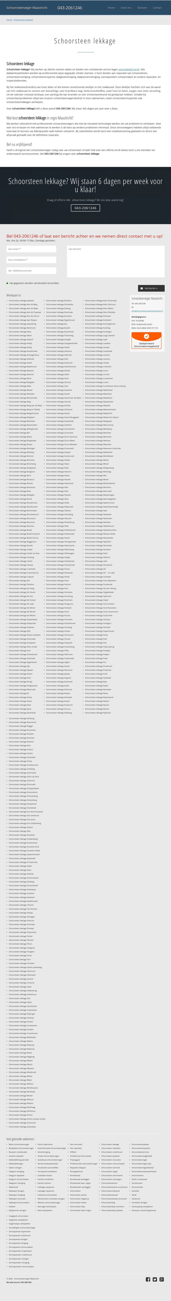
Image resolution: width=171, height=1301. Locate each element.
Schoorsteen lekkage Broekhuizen (23, 506)
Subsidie (135, 1191)
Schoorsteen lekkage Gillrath (58, 405)
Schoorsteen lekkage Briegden (22, 495)
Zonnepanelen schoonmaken (21, 1266)
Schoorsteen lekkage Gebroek (59, 355)
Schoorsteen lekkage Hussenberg (60, 646)
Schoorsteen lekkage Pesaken (97, 650)
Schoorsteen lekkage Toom (20, 955)
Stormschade (137, 1187)
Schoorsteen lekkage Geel (57, 359)
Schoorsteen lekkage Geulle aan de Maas (63, 398)
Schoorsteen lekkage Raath (96, 685)
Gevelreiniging (44, 1152)
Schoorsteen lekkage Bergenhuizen (24, 413)
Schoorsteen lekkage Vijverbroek (23, 1006)
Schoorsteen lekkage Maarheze (98, 394)
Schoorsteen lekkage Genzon (58, 382)
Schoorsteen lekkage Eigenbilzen (23, 662)
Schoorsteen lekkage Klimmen (98, 316)
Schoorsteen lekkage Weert (20, 1052)
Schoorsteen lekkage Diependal (22, 623)
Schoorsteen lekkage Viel (19, 998)
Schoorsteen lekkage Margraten (98, 421)
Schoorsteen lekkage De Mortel (22, 611)
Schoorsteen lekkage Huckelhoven (61, 623)
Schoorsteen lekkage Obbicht (97, 557)
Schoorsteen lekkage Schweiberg (23, 800)
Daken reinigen (15, 1167)
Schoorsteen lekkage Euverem (59, 316)
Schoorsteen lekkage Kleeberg (59, 712)
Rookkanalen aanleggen (80, 1187)
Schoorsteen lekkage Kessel (58, 701)
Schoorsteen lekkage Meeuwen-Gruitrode (103, 448)
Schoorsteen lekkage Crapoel (21, 576)
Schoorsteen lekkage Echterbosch (23, 654)
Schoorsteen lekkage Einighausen (23, 685)
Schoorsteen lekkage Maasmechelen (100, 409)
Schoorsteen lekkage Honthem (59, 600)
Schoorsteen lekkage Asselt (20, 362)
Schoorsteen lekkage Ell (19, 693)
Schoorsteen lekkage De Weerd (22, 615)
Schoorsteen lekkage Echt (20, 650)
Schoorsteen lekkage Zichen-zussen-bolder (27, 1119)
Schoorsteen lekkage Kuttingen (98, 331)
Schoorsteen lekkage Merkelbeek (99, 456)
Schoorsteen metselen (110, 1148)
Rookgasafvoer (76, 1171)
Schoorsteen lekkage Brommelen (23, 510)
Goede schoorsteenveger (48, 1156)
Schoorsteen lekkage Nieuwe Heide (100, 534)
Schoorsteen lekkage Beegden (21, 382)
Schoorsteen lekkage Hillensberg (60, 549)
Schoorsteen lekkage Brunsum (22, 522)
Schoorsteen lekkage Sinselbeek (22, 808)
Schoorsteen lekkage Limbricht (98, 366)
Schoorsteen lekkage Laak (96, 339)
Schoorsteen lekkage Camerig (21, 557)
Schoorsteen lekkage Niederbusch (99, 526)
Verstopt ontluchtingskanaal (144, 1210)
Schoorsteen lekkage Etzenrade (59, 312)
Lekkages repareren (46, 1191)
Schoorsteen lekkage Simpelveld (22, 804)
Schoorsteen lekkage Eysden (58, 328)
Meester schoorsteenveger (49, 1202)
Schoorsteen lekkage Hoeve (58, 569)
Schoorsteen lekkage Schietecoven (23, 765)
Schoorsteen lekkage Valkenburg (23, 990)
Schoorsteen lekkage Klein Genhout (100, 304)
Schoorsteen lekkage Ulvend (21, 979)
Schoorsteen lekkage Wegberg (21, 1056)
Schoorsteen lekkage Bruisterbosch (24, 514)
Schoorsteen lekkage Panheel (97, 627)
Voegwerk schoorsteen (18, 1216)
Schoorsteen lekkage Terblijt (21, 912)
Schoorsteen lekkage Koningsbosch (100, 324)
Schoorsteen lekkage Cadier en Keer (24, 553)
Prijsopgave (75, 1160)
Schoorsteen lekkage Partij (96, 635)
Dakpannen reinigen (17, 1210)
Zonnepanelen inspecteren (20, 1251)
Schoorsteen (75, 1191)
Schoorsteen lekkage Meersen (98, 440)
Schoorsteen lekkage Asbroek (21, 359)
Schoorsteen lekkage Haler (57, 468)
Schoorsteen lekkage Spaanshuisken (24, 854)
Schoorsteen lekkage (23, 19)
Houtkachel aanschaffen (48, 1167)
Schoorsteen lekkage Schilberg (22, 769)
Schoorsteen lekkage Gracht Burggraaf (62, 417)
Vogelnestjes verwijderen (19, 1223)
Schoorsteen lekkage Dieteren (21, 627)
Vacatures (136, 1198)
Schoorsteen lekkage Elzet (20, 705)
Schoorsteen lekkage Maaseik (97, 405)
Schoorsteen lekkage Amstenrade (23, 351)
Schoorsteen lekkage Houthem (59, 619)
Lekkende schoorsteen (47, 1195)
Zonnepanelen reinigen (19, 1258)
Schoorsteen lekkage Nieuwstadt (99, 538)
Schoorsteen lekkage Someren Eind (24, 846)
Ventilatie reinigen (139, 1202)
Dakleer (12, 1206)
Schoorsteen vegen (109, 1171)
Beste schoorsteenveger (19, 1144)
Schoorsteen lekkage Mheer (97, 464)
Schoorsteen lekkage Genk (57, 378)
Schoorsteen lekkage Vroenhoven (23, 1033)
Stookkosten (137, 1183)
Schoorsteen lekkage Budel (20, 530)
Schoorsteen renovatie (111, 1160)
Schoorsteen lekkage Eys (56, 324)
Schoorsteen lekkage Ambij (20, 343)
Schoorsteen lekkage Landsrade (98, 351)
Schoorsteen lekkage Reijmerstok (99, 697)
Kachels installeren (46, 1179)
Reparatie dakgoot (78, 1167)
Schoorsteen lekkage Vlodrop (21, 1018)
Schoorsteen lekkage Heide (57, 502)
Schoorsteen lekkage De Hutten (22, 600)
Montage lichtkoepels (47, 1206)
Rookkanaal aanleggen (80, 1179)
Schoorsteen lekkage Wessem (21, 1068)
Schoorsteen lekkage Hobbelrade (60, 561)
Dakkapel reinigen (16, 1191)
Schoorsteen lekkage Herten (58, 538)
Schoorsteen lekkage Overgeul (98, 623)
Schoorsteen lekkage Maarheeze (99, 390)
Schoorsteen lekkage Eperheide (22, 712)
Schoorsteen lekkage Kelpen (58, 693)
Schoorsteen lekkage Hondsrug (59, 596)
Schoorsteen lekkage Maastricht (98, 413)
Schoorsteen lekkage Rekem (97, 701)
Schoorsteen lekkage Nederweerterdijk (101, 506)
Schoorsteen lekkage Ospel (96, 600)
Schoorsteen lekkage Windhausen (23, 1088)
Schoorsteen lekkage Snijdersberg (23, 839)
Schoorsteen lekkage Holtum (58, 584)
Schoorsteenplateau (140, 1144)
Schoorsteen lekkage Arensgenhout (24, 355)
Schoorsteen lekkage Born (20, 475)
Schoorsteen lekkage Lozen (96, 382)
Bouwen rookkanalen (18, 1152)
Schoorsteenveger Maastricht (26, 8)
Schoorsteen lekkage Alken (20, 335)
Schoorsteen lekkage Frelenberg (59, 335)
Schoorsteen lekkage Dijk (19, 631)
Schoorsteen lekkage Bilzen (20, 436)
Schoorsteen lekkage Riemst (97, 709)
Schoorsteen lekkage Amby (20, 347)
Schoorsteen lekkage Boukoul (21, 479)
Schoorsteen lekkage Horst (57, 611)
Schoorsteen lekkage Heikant (58, 510)
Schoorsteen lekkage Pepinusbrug (99, 646)
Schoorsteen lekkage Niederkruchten (101, 530)
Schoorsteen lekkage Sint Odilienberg (25, 823)
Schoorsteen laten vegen (80, 1210)
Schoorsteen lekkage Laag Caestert (100, 335)
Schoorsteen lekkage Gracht (58, 413)
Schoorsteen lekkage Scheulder (22, 757)
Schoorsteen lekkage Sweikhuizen (23, 901)
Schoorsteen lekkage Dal (19, 580)
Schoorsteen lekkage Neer (96, 510)
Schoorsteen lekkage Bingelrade (22, 440)
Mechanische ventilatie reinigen (51, 1198)
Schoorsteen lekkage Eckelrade (22, 658)
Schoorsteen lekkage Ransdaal (98, 689)
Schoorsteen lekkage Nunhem (98, 549)
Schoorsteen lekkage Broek (20, 499)
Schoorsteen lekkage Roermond (22, 722)
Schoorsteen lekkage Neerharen (98, 518)
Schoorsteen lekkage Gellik (57, 374)
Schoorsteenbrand (109, 1183)
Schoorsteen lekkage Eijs (19, 666)
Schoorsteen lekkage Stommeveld (23, 885)
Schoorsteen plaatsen (110, 1156)
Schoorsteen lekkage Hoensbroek (60, 565)
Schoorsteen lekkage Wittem (21, 1103)
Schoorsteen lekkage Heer (57, 491)
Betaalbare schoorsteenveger (21, 1148)
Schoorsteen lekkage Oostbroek (98, 584)
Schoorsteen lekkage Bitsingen (22, 448)
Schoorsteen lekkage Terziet (20, 936)
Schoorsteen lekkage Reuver (97, 705)
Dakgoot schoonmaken (19, 1179)
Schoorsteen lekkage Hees (57, 499)
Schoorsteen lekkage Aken (20, 331)
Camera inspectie (16, 1156)
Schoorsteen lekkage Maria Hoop (99, 425)
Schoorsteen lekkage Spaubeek (22, 858)
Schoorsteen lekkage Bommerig (22, 464)
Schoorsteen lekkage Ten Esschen (23, 909)
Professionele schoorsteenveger (83, 1163)
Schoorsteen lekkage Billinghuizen (23, 429)
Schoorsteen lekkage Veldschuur (23, 994)
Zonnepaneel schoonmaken (21, 1247)
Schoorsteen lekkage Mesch (97, 460)
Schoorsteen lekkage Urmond (21, 982)
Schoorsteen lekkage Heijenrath (59, 506)
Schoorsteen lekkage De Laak (21, 604)
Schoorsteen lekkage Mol (96, 475)
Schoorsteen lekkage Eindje (20, 681)
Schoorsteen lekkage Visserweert (23, 1010)
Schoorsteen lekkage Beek (20, 386)
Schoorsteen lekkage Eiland (20, 674)
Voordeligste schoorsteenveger (22, 1227)
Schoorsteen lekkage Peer (96, 639)
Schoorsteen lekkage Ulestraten (22, 975)
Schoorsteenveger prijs (141, 1163)
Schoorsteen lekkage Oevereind (98, 565)
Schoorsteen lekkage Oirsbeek (98, 576)
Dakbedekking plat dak (19, 1160)
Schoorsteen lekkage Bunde (21, 545)
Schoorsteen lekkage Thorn (20, 944)
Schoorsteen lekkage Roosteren (22, 730)
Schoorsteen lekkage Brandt (21, 483)
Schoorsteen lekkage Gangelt (58, 339)
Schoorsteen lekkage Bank (20, 378)
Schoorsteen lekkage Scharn (21, 753)
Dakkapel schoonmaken (19, 1202)
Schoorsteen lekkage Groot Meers (60, 440)
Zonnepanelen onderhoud (20, 1254)
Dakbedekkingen (16, 1163)
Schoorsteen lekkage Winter (21, 1095)
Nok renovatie (76, 1144)
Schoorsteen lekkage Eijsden (21, 670)
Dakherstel (13, 1187)
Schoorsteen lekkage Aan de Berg (23, 304)
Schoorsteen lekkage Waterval (21, 1049)
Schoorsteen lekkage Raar (96, 681)
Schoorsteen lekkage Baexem (21, 370)
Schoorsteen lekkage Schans (21, 749)
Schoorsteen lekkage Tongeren (22, 948)
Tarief (134, 1195)
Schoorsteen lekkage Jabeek (58, 674)
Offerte (73, 1152)
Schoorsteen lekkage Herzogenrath (61, 541)
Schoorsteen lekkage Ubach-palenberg (25, 967)
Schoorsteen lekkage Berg (20, 401)
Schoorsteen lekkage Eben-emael (23, 646)
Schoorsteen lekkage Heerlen (58, 495)
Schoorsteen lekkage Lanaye (97, 347)
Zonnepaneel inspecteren (20, 1231)
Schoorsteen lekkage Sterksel (21, 874)
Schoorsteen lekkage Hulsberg (59, 627)
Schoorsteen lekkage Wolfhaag (22, 1107)
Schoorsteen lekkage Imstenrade (60, 658)
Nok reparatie (76, 1148)
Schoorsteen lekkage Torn (20, 959)
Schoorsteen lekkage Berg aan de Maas (25, 405)
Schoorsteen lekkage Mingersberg (99, 468)
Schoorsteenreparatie (141, 1148)
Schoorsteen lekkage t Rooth (21, 905)
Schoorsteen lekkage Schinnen (22, 780)
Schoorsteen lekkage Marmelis (98, 432)
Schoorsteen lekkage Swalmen (22, 897)
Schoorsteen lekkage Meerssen (98, 444)
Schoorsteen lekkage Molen (97, 479)
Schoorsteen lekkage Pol (95, 662)
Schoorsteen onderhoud (111, 1152)
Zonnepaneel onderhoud (19, 1235)
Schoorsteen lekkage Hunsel (58, 639)
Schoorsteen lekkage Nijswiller (98, 541)
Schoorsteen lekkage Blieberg (21, 452)
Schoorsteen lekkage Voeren (21, 1021)
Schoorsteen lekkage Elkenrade (22, 689)
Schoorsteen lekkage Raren (96, 693)
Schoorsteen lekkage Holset (58, 576)
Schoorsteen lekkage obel (96, 561)
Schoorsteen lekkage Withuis (21, 1099)
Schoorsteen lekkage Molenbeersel (100, 483)
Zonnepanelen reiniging (19, 1262)
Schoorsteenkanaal (109, 1195)
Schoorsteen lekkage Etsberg (58, 308)
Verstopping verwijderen (142, 1206)
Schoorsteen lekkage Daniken (21, 584)
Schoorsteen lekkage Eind (20, 678)
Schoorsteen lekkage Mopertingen (99, 495)
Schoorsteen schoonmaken (113, 1163)
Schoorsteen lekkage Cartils (20, 561)
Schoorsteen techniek (110, 1167)
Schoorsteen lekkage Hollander (59, 572)
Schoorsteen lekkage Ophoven (98, 596)
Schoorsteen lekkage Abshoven (22, 328)
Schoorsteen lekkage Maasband (98, 398)
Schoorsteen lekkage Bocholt (21, 456)
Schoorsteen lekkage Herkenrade (60, 534)
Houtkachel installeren (47, 1171)
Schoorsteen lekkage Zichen (21, 1115)
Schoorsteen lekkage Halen (57, 464)
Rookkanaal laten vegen (80, 1183)
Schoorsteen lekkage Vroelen (21, 1029)
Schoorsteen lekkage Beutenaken (23, 425)
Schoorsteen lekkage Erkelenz (58, 300)
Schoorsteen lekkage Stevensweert (23, 878)
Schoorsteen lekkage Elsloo (20, 701)
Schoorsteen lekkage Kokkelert (98, 320)
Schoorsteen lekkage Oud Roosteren (100, 608)
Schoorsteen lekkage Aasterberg (22, 324)
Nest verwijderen (45, 1210)
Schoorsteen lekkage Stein (20, 870)
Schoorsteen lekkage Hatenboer (59, 483)
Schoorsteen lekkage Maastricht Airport (102, 417)
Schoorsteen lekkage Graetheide (60, 421)
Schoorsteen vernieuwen (112, 1175)
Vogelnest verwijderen (18, 1220)
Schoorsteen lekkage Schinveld (22, 784)
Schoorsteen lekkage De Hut (21, 596)
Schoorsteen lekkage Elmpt (20, 697)
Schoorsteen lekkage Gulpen (58, 452)
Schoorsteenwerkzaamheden (144, 1171)
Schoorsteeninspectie (110, 1191)
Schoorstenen (138, 1175)
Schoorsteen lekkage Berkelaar (22, 421)
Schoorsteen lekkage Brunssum (22, 518)
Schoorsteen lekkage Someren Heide (24, 850)
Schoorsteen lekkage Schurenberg (23, 796)
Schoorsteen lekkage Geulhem (59, 390)
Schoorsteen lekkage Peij (95, 642)
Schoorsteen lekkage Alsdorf (21, 339)
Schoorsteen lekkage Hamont (58, 471)
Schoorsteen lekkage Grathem (59, 425)
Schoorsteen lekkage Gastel (58, 347)
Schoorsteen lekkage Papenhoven (99, 631)
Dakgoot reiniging (16, 1171)
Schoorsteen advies (78, 1195)
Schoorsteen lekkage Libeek (97, 362)
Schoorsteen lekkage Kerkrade (59, 697)
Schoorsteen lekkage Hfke (57, 650)
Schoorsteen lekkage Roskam (21, 734)
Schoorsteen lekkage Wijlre (20, 1080)
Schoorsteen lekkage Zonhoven (22, 1122)
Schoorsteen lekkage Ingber (58, 662)
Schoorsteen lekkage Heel (57, 487)
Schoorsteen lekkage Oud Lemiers (99, 604)
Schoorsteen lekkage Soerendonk (23, 842)
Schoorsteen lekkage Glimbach (59, 409)
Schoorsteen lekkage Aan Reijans (23, 320)
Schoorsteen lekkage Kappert (58, 678)
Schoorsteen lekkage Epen (20, 709)
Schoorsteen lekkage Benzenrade (23, 398)
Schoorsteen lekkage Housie (58, 615)
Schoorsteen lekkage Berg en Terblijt (24, 409)
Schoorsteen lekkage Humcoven (60, 635)
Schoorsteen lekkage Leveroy (97, 359)
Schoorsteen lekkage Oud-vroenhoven (101, 611)
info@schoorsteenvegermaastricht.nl (147, 311)
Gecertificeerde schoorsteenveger (52, 1148)
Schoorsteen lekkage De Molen (22, 608)
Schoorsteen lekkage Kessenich (59, 705)
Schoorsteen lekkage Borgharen (22, 468)
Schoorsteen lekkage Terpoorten (22, 932)
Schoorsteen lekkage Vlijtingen (22, 1014)
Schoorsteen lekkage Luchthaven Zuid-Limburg (105, 386)
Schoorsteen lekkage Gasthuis (59, 351)
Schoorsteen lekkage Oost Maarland (100, 580)
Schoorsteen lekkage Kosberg (97, 328)
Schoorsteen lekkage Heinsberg (59, 514)
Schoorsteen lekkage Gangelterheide (61, 343)
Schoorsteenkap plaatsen (112, 1210)
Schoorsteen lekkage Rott (20, 745)
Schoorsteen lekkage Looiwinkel (99, 378)
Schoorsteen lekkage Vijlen (20, 1002)
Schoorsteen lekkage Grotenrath (60, 448)
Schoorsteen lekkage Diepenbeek (23, 619)
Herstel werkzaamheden (48, 1163)
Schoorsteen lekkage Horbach (59, 608)
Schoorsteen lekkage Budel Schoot (23, 538)
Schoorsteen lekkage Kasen (57, 685)
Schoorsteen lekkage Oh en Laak (100, 572)
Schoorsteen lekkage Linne (96, 370)
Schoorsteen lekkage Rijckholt (98, 712)
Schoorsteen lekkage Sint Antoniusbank (26, 811)
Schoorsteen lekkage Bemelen (21, 394)
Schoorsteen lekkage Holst (57, 580)
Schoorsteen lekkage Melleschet (98, 452)
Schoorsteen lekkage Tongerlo (21, 951)
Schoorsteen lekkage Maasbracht (99, 401)
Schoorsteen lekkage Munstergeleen (100, 499)
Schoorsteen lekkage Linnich (97, 374)
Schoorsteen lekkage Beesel (20, 390)
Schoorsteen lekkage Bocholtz (21, 460)
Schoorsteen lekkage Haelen (58, 460)
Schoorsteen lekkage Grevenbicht (60, 429)
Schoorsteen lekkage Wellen (21, 1060)
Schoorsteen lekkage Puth (96, 674)
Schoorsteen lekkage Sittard (21, 827)
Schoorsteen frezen (78, 1202)
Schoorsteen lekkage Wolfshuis (22, 1111)
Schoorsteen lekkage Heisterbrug (60, 522)
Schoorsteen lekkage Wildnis (21, 1084)
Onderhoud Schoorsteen (80, 1156)
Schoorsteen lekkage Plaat (96, 658)
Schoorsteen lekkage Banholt (21, 374)
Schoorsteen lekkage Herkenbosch (61, 530)
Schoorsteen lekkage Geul (57, 386)
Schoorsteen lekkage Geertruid (59, 362)
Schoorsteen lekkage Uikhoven (22, 971)
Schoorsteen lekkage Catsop (21, 565)
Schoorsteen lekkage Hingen (58, 557)
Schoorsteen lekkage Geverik (58, 401)
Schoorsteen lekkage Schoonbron (23, 792)
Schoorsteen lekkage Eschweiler (59, 304)
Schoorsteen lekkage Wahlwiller (22, 1037)
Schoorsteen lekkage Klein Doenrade (101, 300)
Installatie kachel (45, 1175)
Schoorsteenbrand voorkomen (114, 1187)
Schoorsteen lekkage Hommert (59, 592)
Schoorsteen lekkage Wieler (20, 1076)
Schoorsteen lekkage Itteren (58, 666)
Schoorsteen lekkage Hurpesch (59, 642)
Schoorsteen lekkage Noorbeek (98, 545)
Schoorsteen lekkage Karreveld (59, 681)
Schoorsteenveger (139, 1160)
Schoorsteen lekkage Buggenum (22, 541)
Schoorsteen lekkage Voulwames (23, 1025)
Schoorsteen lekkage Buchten (21, 526)
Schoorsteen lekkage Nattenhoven (100, 502)
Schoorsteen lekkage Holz (57, 588)
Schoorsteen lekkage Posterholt (98, 666)
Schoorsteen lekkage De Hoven (22, 592)
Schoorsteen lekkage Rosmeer (21, 738)
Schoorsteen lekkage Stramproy (22, 889)
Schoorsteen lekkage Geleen (58, 370)
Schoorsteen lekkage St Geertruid (23, 862)
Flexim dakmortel (45, 1144)
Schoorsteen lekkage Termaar (21, 928)
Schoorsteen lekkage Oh (96, 569)
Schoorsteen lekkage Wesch (20, 1064)
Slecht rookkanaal (139, 1179)
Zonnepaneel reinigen (18, 1239)
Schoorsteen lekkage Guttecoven (60, 456)
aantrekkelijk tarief (129, 69)
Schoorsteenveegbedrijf (142, 1156)
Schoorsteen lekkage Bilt (19, 432)
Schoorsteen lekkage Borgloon (22, 471)
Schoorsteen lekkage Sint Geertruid (24, 815)
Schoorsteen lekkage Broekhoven (23, 502)
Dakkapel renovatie (17, 1198)
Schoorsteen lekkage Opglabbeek (99, 592)
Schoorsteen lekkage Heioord (58, 518)
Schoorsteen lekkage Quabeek (98, 678)
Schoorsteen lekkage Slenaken (22, 835)
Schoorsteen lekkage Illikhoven (59, 654)
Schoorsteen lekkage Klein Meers (99, 308)
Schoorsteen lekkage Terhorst (21, 920)
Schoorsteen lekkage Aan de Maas (23, 308)
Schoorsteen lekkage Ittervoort (59, 670)
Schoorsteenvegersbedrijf (143, 1167)
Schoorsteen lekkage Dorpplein (22, 642)
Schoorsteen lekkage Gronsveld (59, 432)
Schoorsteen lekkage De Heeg (21, 588)
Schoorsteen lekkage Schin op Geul (24, 776)
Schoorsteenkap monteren (112, 1206)
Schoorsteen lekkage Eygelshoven (60, 320)
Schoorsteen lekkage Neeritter (98, 522)
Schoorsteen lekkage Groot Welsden (61, 444)
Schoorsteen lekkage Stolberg (21, 881)
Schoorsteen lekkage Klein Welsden (100, 312)
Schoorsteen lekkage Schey (20, 761)
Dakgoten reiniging (17, 1183)
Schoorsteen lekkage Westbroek (22, 1072)
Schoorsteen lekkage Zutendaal (22, 1126)
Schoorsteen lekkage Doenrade (22, 639)
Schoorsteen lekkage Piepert (97, 654)
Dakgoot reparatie (16, 1175)
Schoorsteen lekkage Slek (19, 831)
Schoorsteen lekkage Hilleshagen (60, 553)
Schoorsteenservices (140, 1152)
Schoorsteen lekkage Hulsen (58, 631)
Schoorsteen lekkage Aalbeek (21, 300)
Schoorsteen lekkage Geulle (58, 394)
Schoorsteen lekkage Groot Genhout (61, 436)
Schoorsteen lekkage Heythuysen (60, 545)
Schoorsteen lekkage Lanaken (98, 343)
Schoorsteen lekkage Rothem (21, 741)
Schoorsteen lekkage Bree (20, 491)
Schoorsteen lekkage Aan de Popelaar (25, 312)
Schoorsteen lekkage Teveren (21, 940)
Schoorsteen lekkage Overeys (97, 619)
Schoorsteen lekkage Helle (57, 526)
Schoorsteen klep (77, 1206)
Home (9, 19)
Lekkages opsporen (46, 1187)
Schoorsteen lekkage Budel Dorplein (24, 534)
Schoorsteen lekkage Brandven (22, 487)
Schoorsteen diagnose (79, 1198)
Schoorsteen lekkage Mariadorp (98, 429)
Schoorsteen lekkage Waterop (21, 1045)
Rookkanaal (75, 1175)
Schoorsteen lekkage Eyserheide (60, 331)
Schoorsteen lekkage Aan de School (24, 316)
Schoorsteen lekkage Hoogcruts (59, 604)
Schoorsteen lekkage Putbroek (98, 670)
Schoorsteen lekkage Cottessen (22, 569)
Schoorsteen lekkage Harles (58, 475)
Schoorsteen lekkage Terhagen (22, 916)
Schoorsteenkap (108, 1202)
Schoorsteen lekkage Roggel (21, 726)
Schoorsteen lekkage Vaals (20, 986)
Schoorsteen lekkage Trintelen (21, 963)
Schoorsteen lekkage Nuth (96, 553)
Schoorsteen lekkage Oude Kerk (98, 615)
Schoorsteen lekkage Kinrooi (58, 709)
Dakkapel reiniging (17, 1195)
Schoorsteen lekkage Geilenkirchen (61, 366)
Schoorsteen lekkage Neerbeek (98, 514)
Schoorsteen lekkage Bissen (20, 444)
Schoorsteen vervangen (111, 1179)
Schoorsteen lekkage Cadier (20, 549)
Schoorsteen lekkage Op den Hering (100, 588)
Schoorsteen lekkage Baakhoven (23, 366)
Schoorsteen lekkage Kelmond (59, 689)
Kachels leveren (44, 1183)
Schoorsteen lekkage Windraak (22, 1091)
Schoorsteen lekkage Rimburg (21, 718)
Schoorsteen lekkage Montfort (98, 487)
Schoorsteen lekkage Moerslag (98, 471)
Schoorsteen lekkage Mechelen (98, 436)
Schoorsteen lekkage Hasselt (58, 479)
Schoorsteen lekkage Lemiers (97, 355)
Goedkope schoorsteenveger (50, 1160)
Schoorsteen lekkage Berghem (22, 417)
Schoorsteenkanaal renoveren (114, 1198)
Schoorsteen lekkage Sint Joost (22, 819)
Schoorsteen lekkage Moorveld (98, 491)
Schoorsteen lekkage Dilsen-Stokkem (24, 635)
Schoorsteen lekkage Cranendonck (23, 572)
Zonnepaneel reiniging (18, 1243)
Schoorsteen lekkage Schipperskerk (24, 788)
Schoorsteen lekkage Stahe (20, 866)
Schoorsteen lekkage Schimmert (22, 772)
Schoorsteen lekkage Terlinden (22, 924)
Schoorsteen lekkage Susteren (21, 893)
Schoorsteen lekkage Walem (21, 1041)
